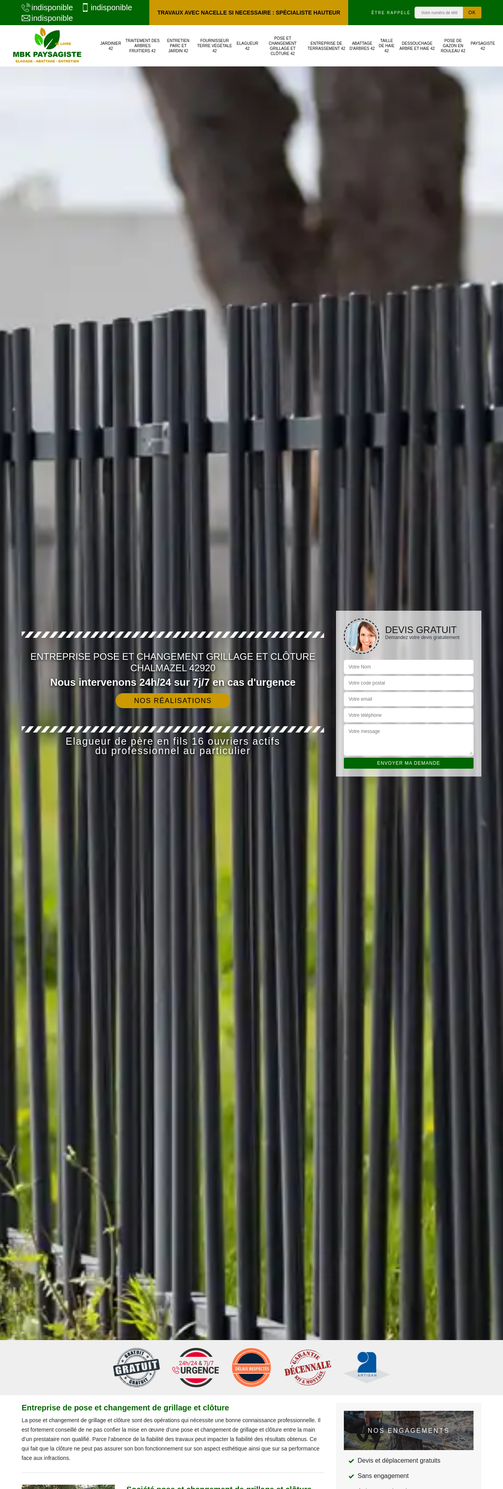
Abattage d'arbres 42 (361, 46)
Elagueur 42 (247, 46)
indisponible (47, 7)
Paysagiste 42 (483, 46)
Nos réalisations (173, 701)
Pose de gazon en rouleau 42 (453, 46)
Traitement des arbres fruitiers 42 (142, 46)
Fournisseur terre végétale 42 (214, 46)
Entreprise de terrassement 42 (326, 46)
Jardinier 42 (110, 46)
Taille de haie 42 (387, 46)
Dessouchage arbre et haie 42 (417, 46)
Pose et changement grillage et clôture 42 (283, 46)
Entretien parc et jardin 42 (178, 46)
